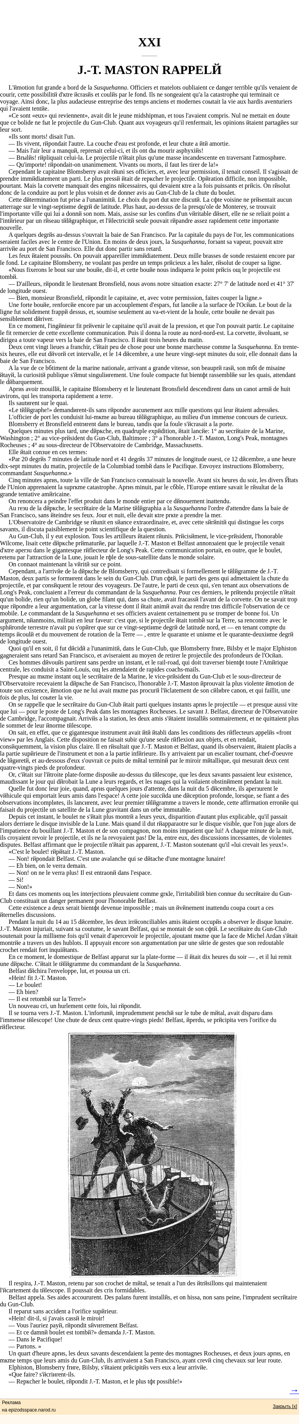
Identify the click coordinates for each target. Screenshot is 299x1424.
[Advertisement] (149, 17)
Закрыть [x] (285, 1406)
